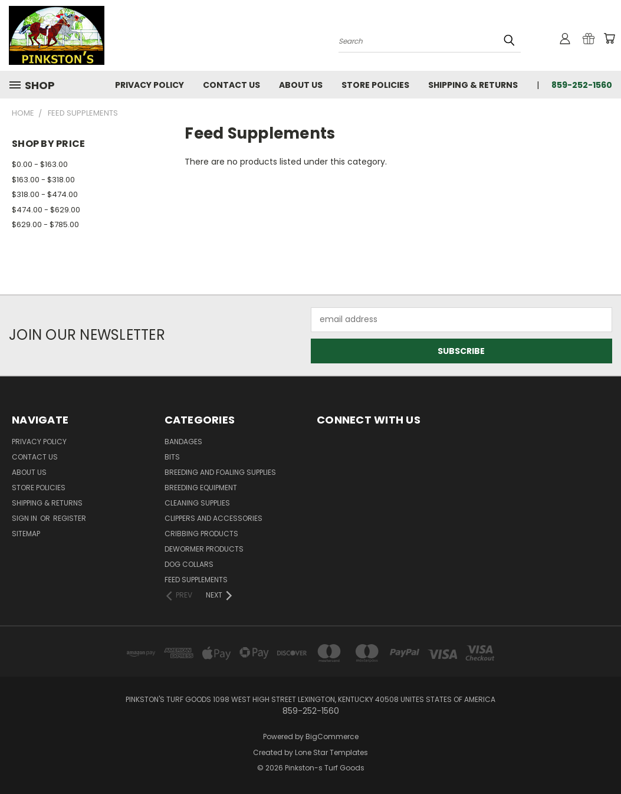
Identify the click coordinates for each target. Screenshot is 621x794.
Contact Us (231, 85)
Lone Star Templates (331, 752)
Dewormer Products (204, 549)
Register (69, 518)
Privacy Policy (149, 85)
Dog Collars (189, 564)
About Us (301, 85)
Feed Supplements (196, 580)
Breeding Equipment (201, 488)
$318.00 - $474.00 (45, 194)
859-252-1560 (581, 85)
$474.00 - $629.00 (46, 209)
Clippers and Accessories (213, 518)
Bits (172, 457)
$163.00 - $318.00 (43, 179)
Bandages (183, 442)
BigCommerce (332, 736)
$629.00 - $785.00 (45, 224)
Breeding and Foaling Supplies (220, 472)
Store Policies (375, 85)
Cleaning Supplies (197, 503)
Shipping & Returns (473, 85)
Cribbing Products (201, 534)
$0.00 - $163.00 (40, 164)
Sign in (25, 518)
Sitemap (26, 534)
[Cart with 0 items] (609, 38)
